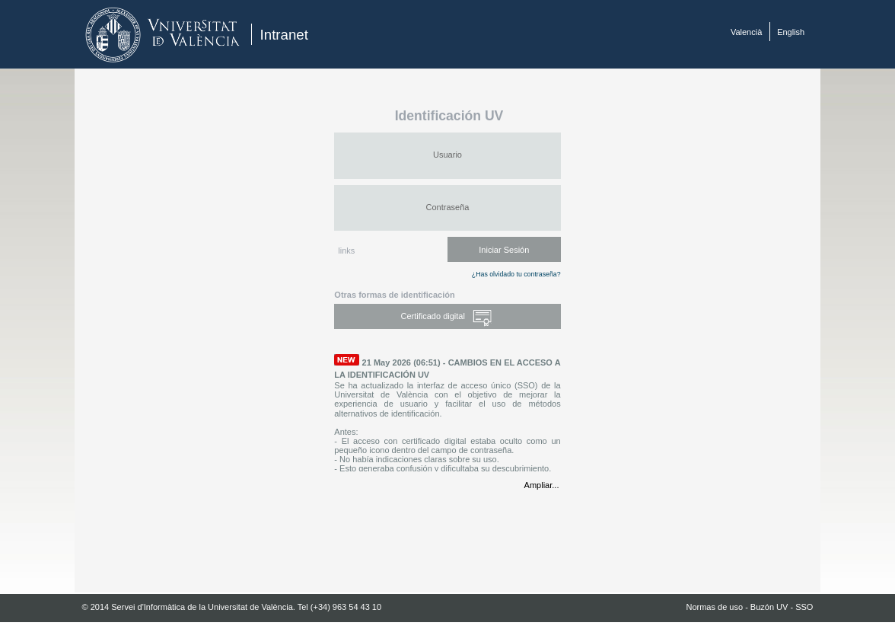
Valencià (746, 32)
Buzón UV (769, 606)
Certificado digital (448, 317)
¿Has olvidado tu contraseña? (516, 274)
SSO (804, 606)
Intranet (284, 35)
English (790, 32)
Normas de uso (714, 606)
